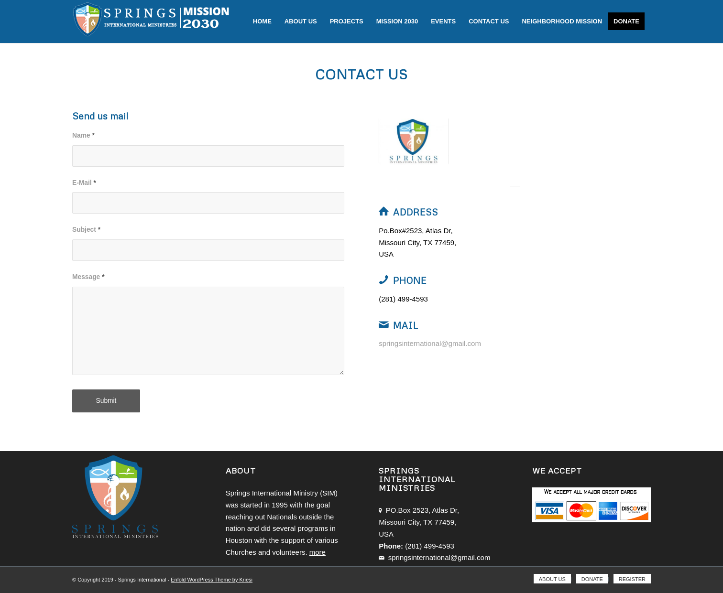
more (317, 552)
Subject (86, 229)
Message (88, 276)
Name (83, 135)
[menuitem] (262, 21)
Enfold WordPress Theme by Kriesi (211, 579)
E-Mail (84, 182)
